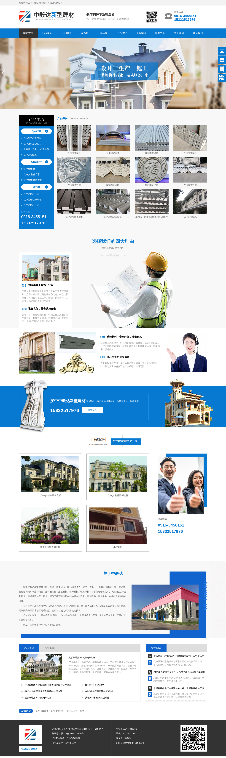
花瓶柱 (85, 33)
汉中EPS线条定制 (32, 138)
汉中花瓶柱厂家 (31, 194)
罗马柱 (103, 33)
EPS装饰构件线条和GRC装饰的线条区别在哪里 (47, 685)
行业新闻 (50, 648)
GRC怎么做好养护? (95, 685)
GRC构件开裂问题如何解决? (99, 691)
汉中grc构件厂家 (32, 174)
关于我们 (179, 33)
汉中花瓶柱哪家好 (32, 199)
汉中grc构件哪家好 (33, 180)
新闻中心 (160, 33)
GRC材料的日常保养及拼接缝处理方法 (43, 691)
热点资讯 (29, 648)
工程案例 (141, 33)
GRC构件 (66, 33)
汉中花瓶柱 (71, 711)
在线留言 (92, 410)
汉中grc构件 (29, 169)
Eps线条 (47, 33)
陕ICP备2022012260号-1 (73, 733)
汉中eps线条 (42, 711)
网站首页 (28, 33)
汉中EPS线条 (30, 154)
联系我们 (198, 33)
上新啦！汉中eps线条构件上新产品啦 (37, 150)
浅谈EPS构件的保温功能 (97, 697)
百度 (82, 711)
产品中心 (122, 33)
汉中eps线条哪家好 (33, 143)
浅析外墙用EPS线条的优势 (81, 657)
